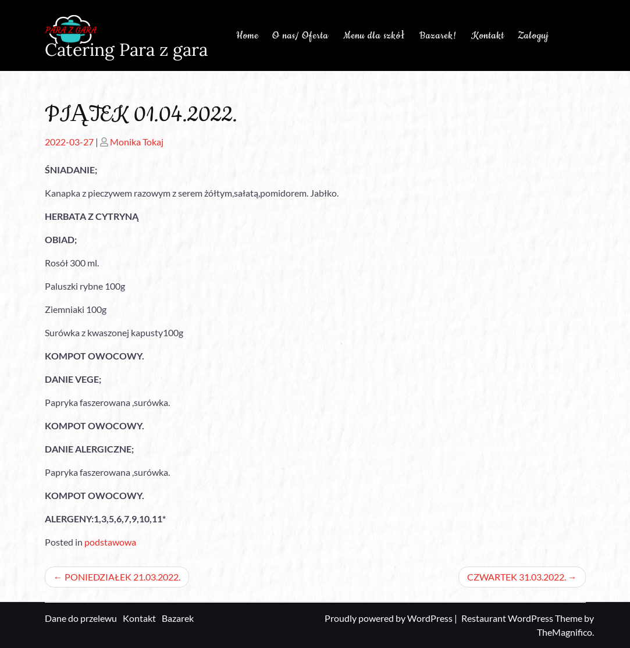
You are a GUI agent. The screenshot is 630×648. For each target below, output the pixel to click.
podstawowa (110, 541)
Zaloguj (533, 35)
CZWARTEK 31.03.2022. (516, 576)
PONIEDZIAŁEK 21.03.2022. (122, 576)
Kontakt (487, 35)
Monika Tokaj (136, 141)
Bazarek (178, 618)
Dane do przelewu (81, 618)
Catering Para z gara (126, 49)
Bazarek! (438, 35)
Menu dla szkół (374, 35)
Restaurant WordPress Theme (522, 618)
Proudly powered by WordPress (389, 618)
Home (247, 35)
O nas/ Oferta (300, 35)
